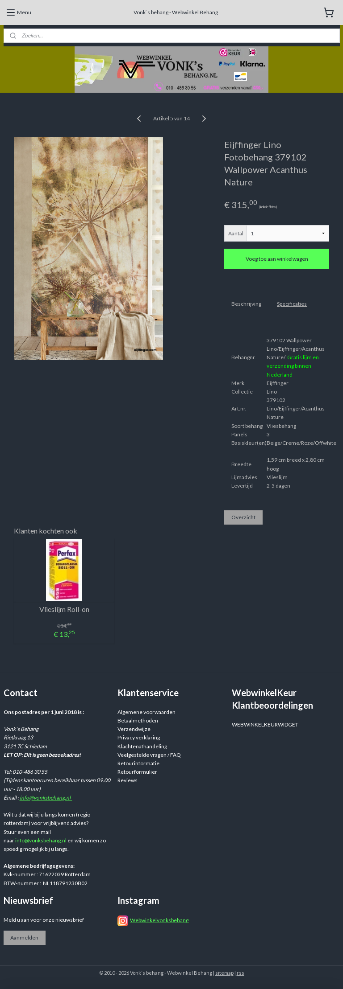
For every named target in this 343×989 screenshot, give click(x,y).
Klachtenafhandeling (142, 746)
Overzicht (243, 517)
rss (240, 973)
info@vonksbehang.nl (46, 797)
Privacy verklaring (138, 737)
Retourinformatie (138, 763)
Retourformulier (137, 771)
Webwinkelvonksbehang (159, 920)
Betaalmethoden (137, 720)
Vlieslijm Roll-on (64, 609)
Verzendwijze (134, 729)
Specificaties (292, 303)
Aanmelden (24, 937)
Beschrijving (246, 303)
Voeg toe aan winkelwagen (277, 258)
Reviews (127, 780)
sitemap (224, 973)
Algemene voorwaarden (146, 712)
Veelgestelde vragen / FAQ (149, 754)
